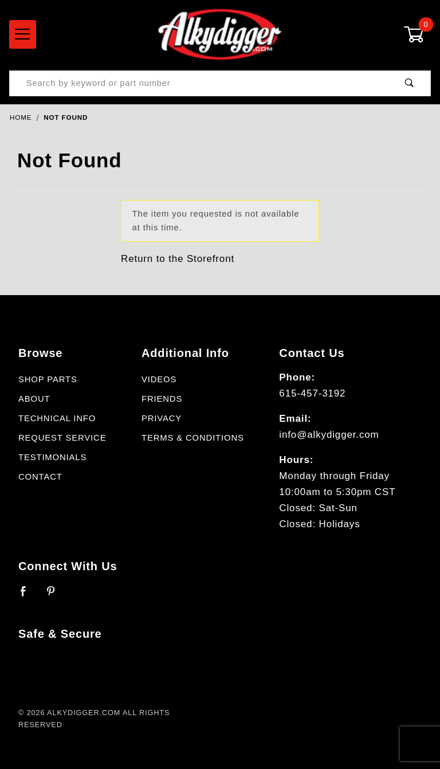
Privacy (162, 418)
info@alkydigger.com (329, 434)
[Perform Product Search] (409, 83)
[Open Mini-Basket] (417, 34)
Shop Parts (47, 379)
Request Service (62, 437)
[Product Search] (199, 83)
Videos (159, 379)
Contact (40, 476)
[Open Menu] (22, 34)
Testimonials (52, 457)
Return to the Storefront (177, 258)
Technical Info (57, 418)
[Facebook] (28, 596)
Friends (162, 398)
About (34, 398)
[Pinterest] (56, 596)
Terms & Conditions (193, 437)
